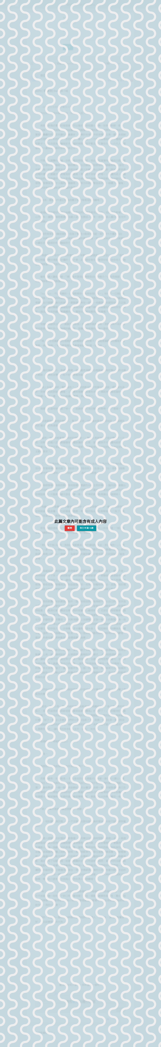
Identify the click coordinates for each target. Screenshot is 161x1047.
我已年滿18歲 (87, 528)
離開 (69, 528)
